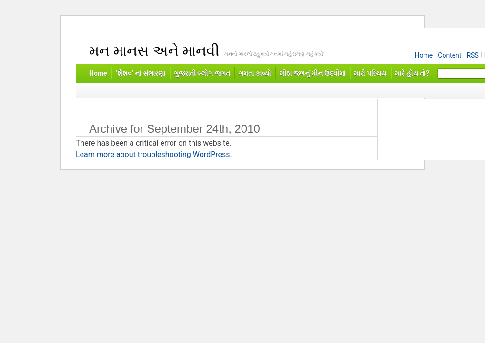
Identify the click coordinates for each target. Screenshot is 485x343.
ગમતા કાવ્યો (255, 73)
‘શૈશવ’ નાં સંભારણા (140, 73)
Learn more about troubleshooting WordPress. (154, 154)
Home (424, 55)
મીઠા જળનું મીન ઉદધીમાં (312, 73)
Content (449, 55)
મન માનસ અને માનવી (154, 51)
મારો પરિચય (370, 73)
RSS (472, 55)
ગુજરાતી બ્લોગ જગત (202, 73)
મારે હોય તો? (412, 73)
